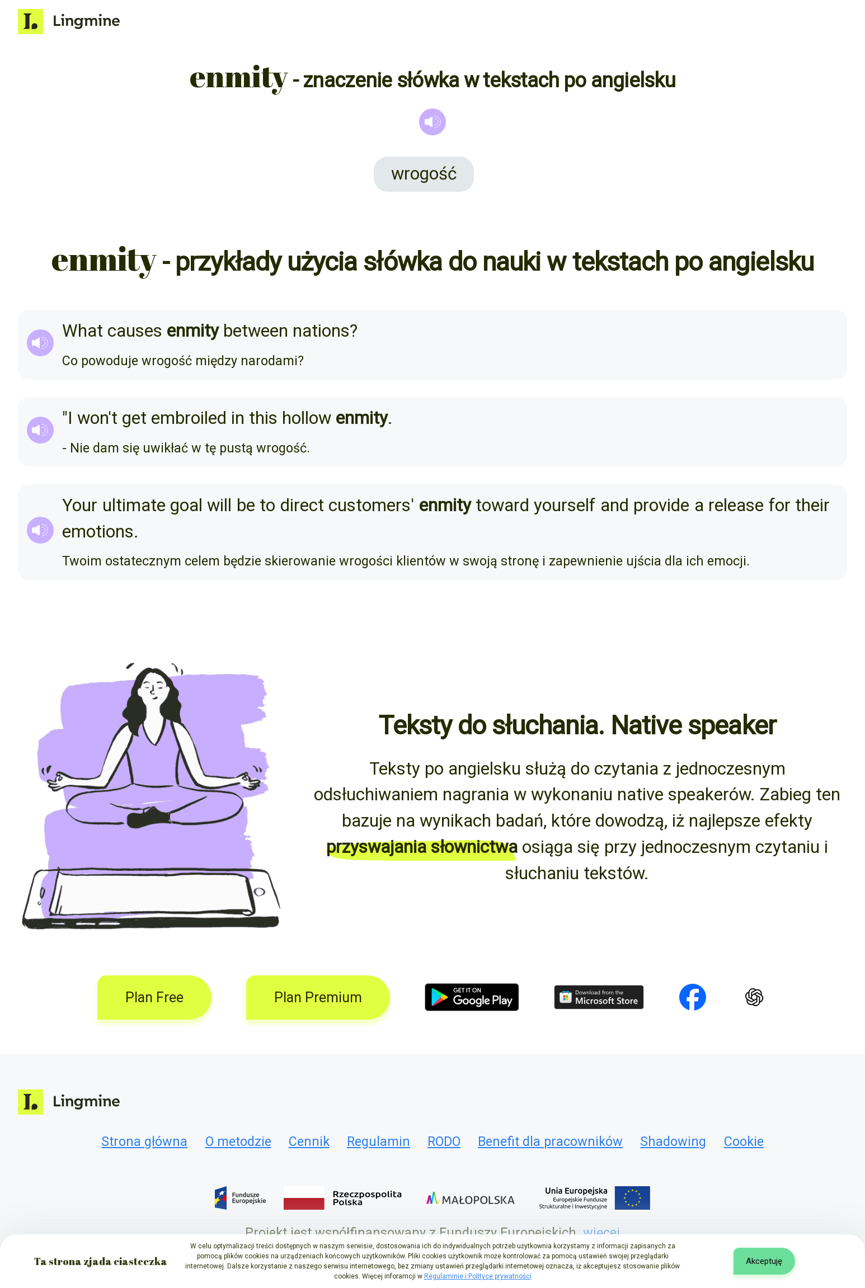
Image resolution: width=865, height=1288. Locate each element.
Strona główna (144, 1141)
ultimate (134, 505)
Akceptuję (764, 1261)
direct (302, 505)
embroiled (189, 418)
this (263, 418)
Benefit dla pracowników (550, 1141)
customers (369, 505)
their (812, 505)
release (736, 505)
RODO (443, 1141)
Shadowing (673, 1141)
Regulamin (378, 1141)
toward (502, 505)
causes (134, 330)
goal (186, 505)
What (82, 330)
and (614, 505)
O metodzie (238, 1141)
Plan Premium (318, 997)
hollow (306, 418)
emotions (98, 531)
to (267, 505)
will (219, 505)
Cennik (309, 1141)
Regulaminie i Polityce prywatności (478, 1276)
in (238, 418)
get (134, 418)
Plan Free (154, 997)
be (246, 505)
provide (661, 505)
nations (321, 330)
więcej (601, 1232)
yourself (564, 505)
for (780, 505)
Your (79, 505)
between (255, 330)
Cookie (744, 1141)
